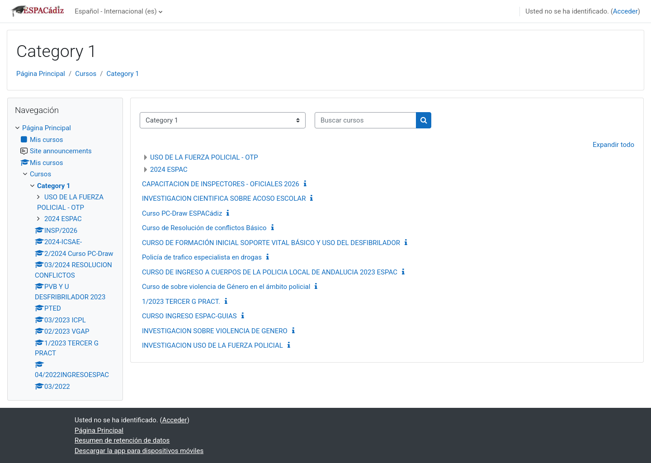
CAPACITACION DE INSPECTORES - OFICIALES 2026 (220, 184)
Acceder (625, 11)
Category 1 (123, 74)
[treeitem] (65, 257)
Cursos (85, 74)
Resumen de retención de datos (122, 440)
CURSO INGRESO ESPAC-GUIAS (189, 316)
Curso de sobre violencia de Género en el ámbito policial (226, 287)
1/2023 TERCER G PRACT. (181, 302)
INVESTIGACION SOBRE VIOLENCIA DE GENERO (215, 331)
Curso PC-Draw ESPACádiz (182, 213)
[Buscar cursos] (365, 120)
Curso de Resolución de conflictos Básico (204, 228)
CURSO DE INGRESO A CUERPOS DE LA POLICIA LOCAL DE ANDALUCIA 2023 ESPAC (269, 272)
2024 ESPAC (169, 169)
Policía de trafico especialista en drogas (202, 257)
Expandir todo (613, 145)
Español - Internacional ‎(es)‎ (116, 11)
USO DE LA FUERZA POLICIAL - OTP (204, 157)
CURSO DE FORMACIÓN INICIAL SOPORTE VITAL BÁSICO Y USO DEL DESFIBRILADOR (271, 243)
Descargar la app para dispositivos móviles (139, 451)
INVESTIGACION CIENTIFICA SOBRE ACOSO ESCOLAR (224, 198)
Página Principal (40, 74)
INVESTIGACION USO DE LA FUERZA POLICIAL (212, 345)
